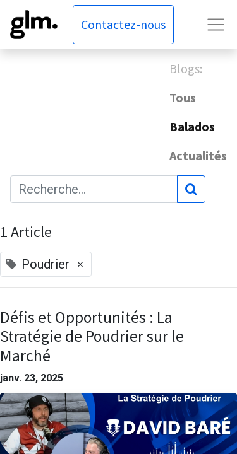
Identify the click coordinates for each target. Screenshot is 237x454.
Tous (182, 97)
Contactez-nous (123, 24)
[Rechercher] (191, 189)
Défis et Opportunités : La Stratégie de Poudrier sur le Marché (92, 337)
